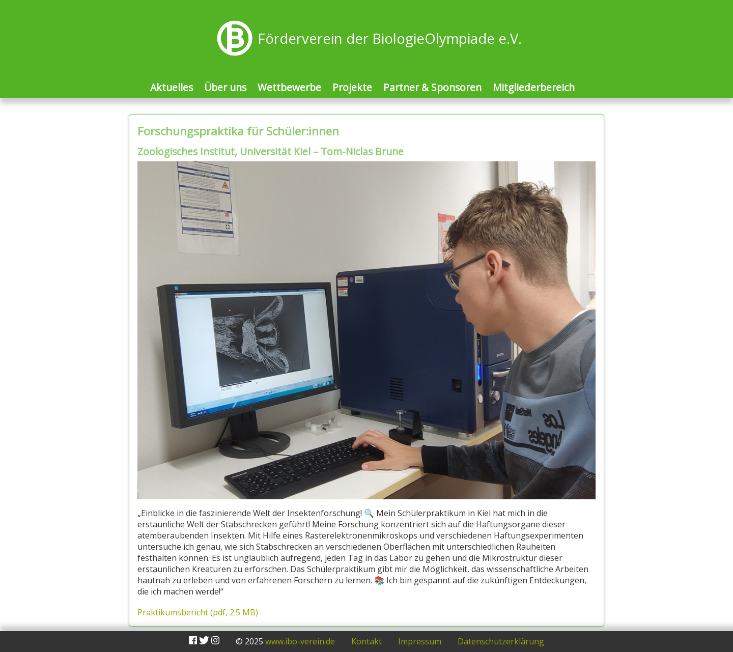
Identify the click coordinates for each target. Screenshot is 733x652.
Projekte (352, 87)
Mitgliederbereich (534, 87)
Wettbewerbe (289, 87)
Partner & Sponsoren (432, 87)
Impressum (419, 641)
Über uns (225, 87)
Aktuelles (171, 87)
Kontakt (366, 641)
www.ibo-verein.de (300, 641)
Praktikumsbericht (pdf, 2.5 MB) (197, 612)
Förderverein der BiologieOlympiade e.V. (390, 38)
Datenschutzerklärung (501, 641)
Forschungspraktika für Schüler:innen (238, 131)
